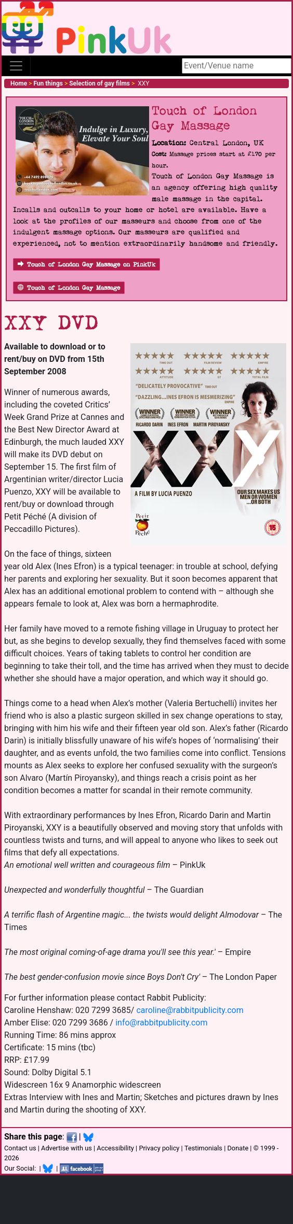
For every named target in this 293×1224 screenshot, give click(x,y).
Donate (237, 1148)
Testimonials (203, 1148)
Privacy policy (159, 1148)
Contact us (20, 1148)
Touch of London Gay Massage (69, 288)
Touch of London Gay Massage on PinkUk (86, 264)
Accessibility (115, 1148)
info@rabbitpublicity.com (161, 1023)
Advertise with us (66, 1148)
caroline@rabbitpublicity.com (189, 1010)
